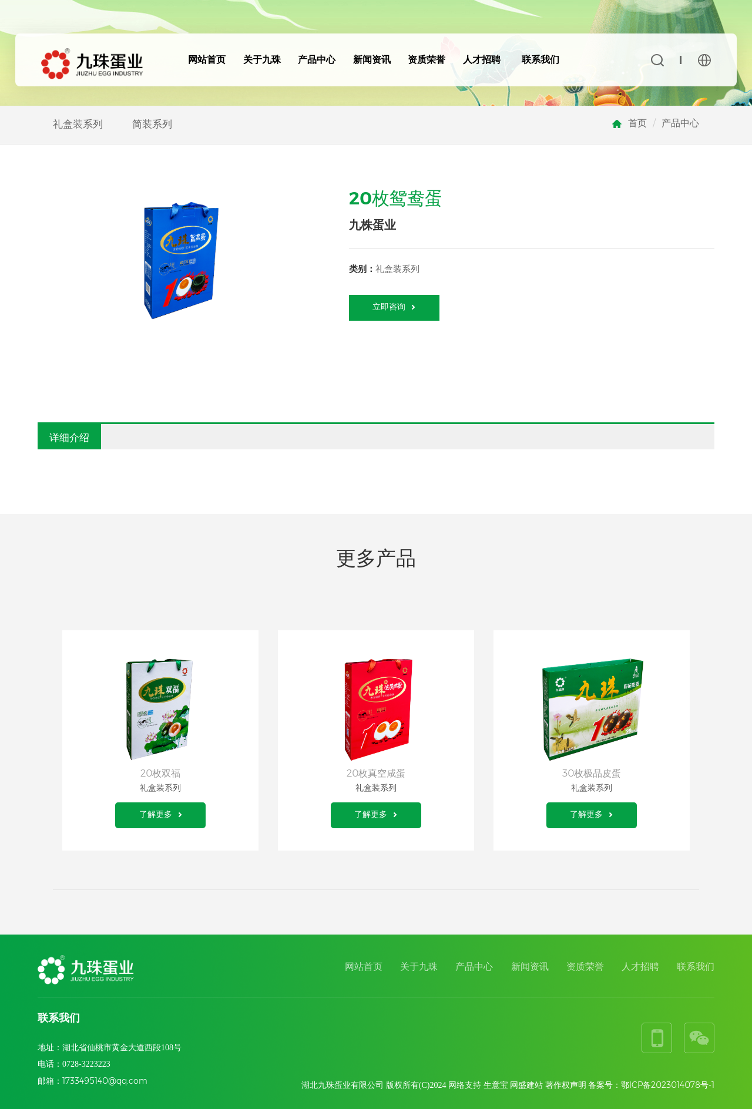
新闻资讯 (372, 59)
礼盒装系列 (78, 124)
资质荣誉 (426, 59)
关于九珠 (262, 59)
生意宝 (496, 1085)
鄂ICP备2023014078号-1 (667, 1085)
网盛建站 (526, 1085)
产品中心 (316, 59)
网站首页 (207, 59)
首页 (637, 123)
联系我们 (540, 59)
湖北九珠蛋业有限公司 (342, 1085)
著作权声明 (565, 1085)
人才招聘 (482, 59)
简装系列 (152, 124)
